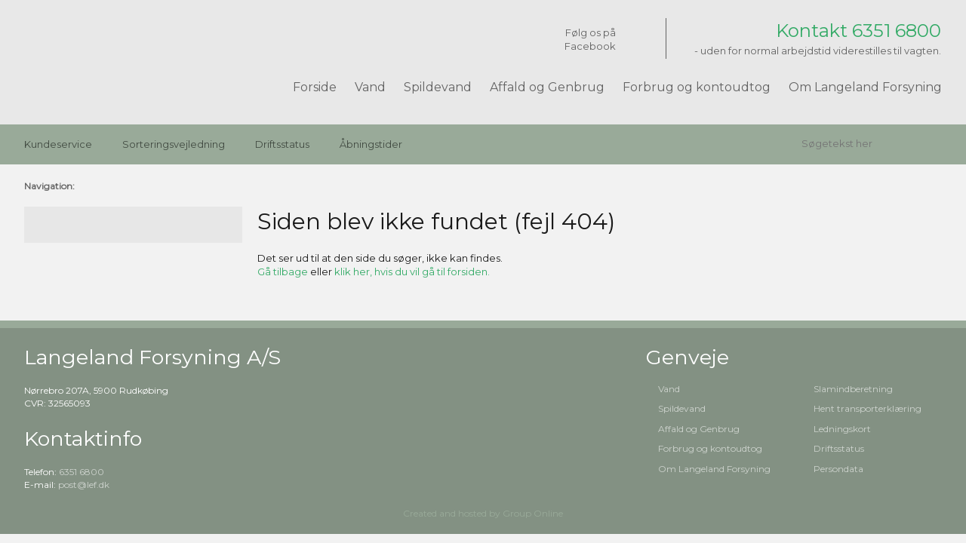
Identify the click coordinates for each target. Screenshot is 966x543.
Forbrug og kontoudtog (697, 87)
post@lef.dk (83, 484)
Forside (315, 87)
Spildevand (438, 87)
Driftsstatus (282, 144)
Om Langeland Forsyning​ (714, 468)
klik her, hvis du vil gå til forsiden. (412, 271)
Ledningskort (842, 428)
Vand (370, 87)
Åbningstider (371, 144)
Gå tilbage (282, 271)
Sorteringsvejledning (173, 144)
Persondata (838, 468)
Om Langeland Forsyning (865, 87)
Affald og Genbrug (547, 87)
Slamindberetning (853, 388)
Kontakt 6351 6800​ (858, 30)
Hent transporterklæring (867, 408)
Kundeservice (58, 144)
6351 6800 (81, 471)
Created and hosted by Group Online (483, 513)
